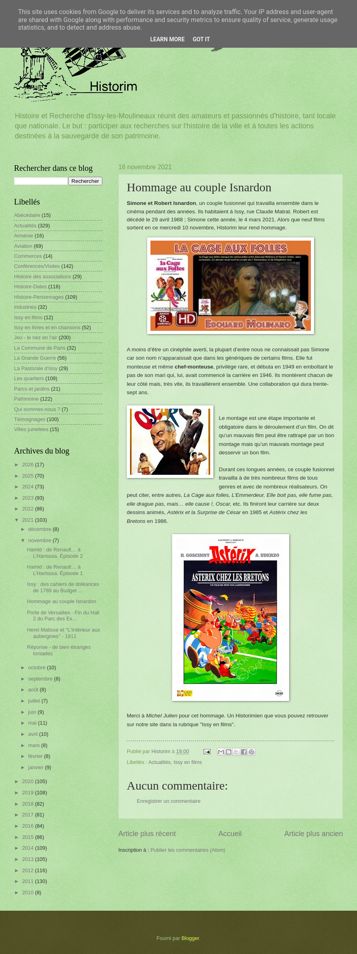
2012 (28, 870)
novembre (40, 540)
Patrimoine (26, 399)
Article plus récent (147, 834)
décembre (40, 529)
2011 (28, 881)
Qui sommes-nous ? (37, 409)
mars (34, 745)
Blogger (190, 938)
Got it (201, 39)
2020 (28, 781)
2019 (28, 793)
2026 (28, 465)
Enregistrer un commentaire (169, 801)
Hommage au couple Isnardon (61, 601)
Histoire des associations (42, 276)
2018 (28, 804)
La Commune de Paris (39, 348)
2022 (28, 509)
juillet (34, 701)
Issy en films (188, 762)
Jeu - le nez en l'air (35, 337)
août (34, 690)
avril (33, 734)
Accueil (229, 834)
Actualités (159, 762)
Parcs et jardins (32, 389)
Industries (25, 307)
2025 (28, 476)
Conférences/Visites (37, 266)
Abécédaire (27, 215)
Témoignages (29, 419)
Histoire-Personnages (39, 297)
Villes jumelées (31, 429)
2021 (28, 520)
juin (33, 712)
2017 (28, 815)
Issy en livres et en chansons (47, 327)
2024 (28, 487)
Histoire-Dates (30, 287)
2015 (28, 837)
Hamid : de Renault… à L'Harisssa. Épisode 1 (55, 570)
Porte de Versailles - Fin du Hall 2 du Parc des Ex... (63, 616)
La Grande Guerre (35, 358)
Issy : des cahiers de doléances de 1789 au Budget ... (63, 587)
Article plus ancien (313, 834)
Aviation (23, 246)
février (36, 756)
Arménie (23, 236)
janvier (36, 767)
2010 (28, 892)
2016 (28, 826)
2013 (28, 859)
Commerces (28, 256)
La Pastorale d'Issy (35, 368)
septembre (41, 679)
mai (33, 723)
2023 (28, 498)
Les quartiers (29, 378)
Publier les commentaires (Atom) (187, 850)
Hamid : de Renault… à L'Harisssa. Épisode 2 (55, 553)
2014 (28, 848)
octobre (37, 667)
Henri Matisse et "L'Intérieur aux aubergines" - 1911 (63, 633)
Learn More (167, 39)
